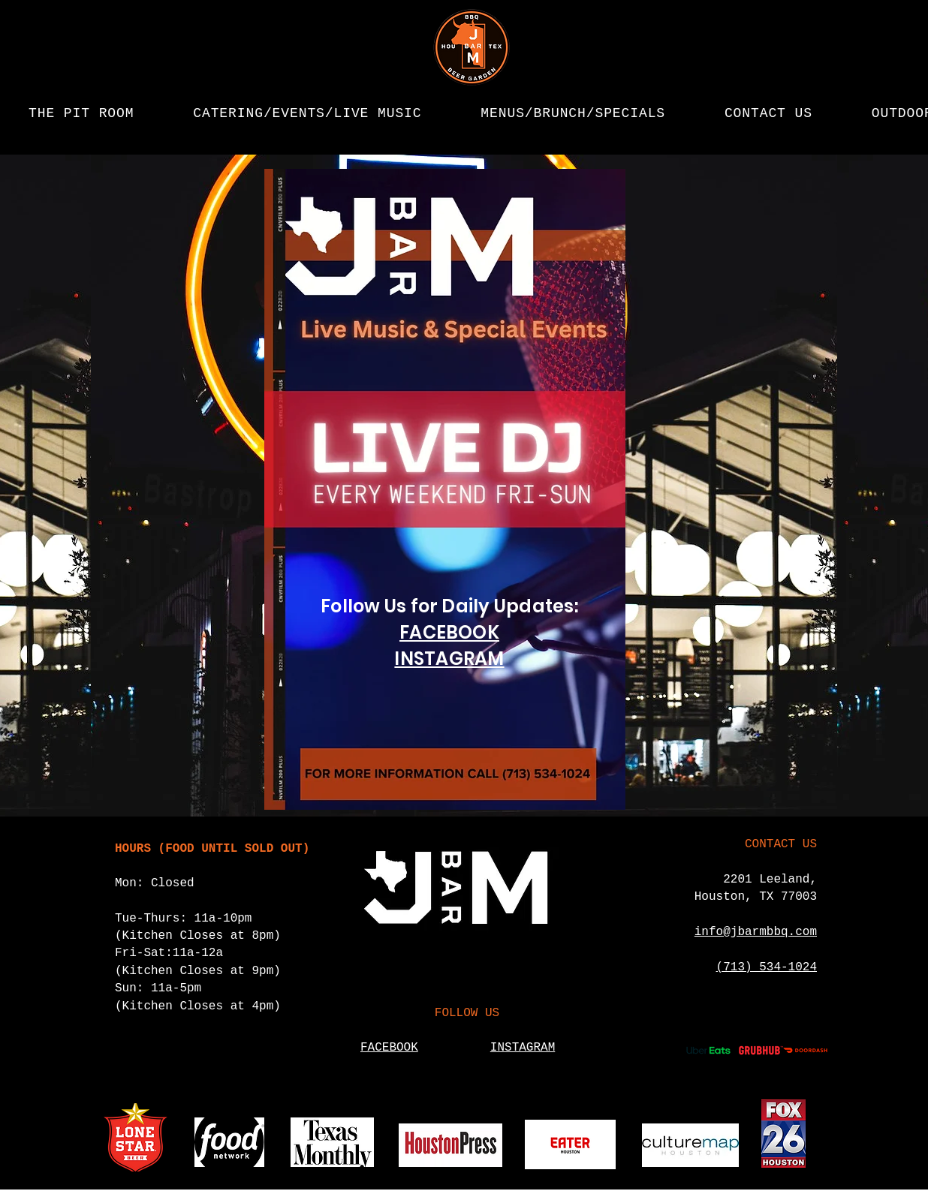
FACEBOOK (449, 632)
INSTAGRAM (449, 658)
